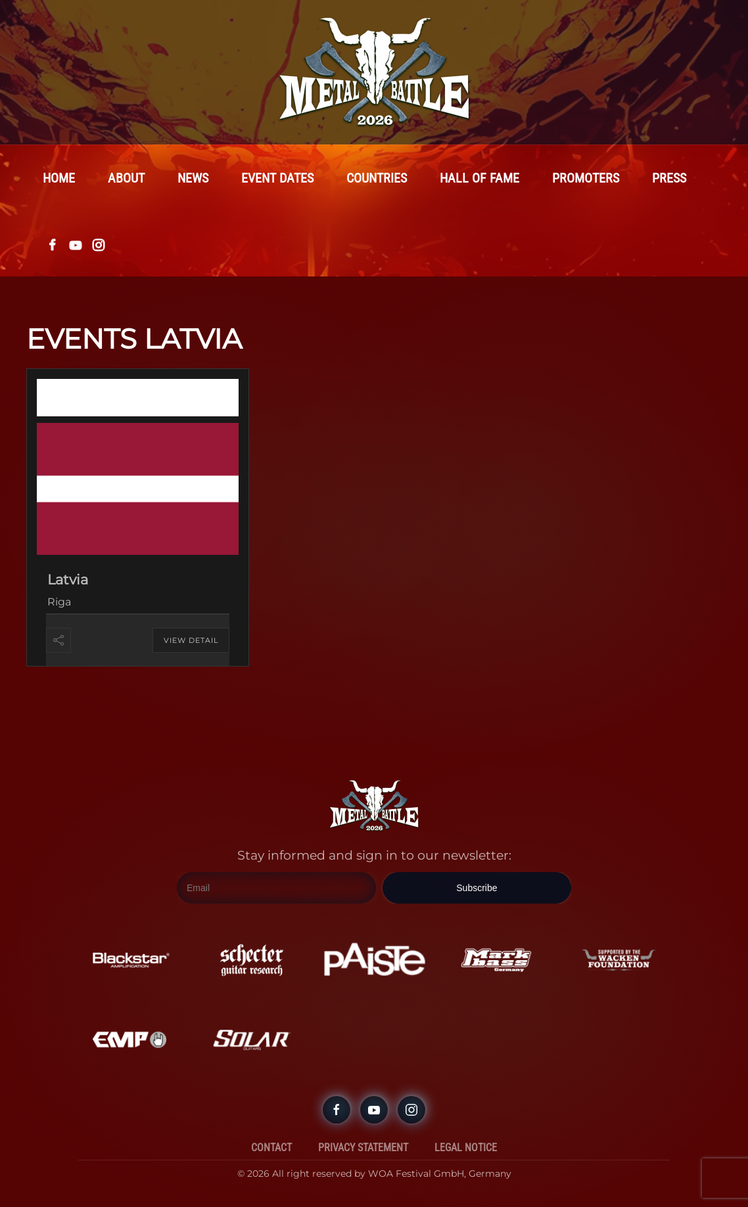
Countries (376, 178)
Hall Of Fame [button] (479, 178)
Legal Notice (465, 1147)
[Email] (276, 888)
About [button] (126, 178)
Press (669, 178)
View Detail (191, 640)
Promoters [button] (585, 178)
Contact (271, 1147)
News (192, 178)
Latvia (67, 579)
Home (59, 178)
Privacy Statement (363, 1147)
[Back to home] (374, 72)
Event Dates (277, 178)
